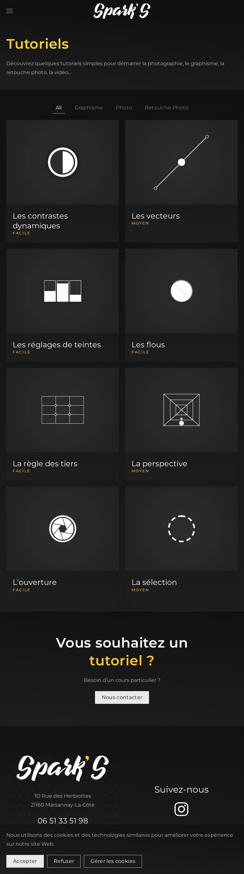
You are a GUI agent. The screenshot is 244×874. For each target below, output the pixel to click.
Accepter (25, 861)
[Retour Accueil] (122, 11)
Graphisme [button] (89, 108)
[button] (9, 11)
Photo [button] (124, 108)
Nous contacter (122, 697)
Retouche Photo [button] (167, 108)
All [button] (59, 108)
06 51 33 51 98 (62, 820)
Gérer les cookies (113, 861)
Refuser (64, 861)
